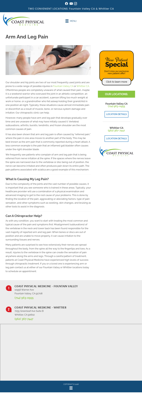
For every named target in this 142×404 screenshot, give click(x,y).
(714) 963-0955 (116, 106)
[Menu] (71, 21)
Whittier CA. (83, 86)
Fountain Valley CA (82, 8)
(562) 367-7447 (116, 130)
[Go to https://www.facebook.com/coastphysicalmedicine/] (66, 4)
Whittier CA (106, 8)
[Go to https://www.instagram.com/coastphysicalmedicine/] (75, 4)
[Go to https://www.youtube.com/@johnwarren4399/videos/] (71, 4)
